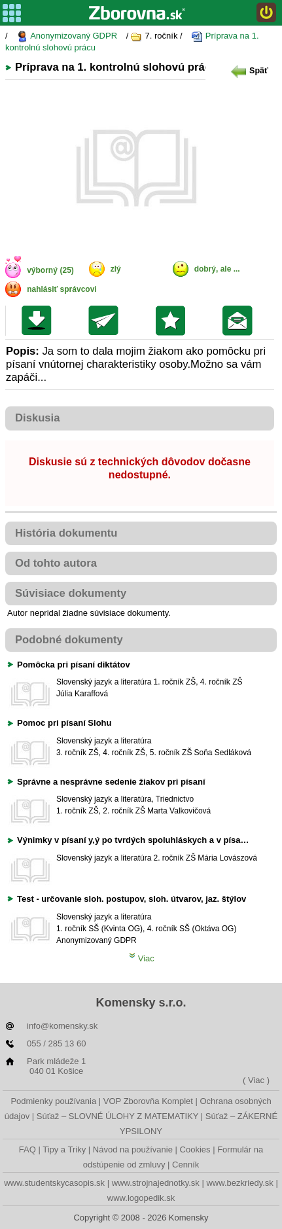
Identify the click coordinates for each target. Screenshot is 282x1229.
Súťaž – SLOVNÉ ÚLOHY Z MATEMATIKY (117, 1116)
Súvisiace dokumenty (70, 593)
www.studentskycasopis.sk (54, 1183)
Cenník (185, 1164)
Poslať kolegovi (106, 321)
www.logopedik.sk (141, 1198)
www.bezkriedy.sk (239, 1183)
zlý (116, 269)
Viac (141, 958)
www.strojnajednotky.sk (156, 1183)
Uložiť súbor (40, 321)
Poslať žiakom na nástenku (240, 321)
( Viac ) (256, 1080)
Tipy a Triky (64, 1149)
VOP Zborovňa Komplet (148, 1101)
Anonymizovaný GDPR (66, 36)
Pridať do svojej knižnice (174, 321)
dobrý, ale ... (217, 269)
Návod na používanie (133, 1149)
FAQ (27, 1149)
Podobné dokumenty (69, 639)
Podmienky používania (53, 1101)
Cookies (195, 1149)
